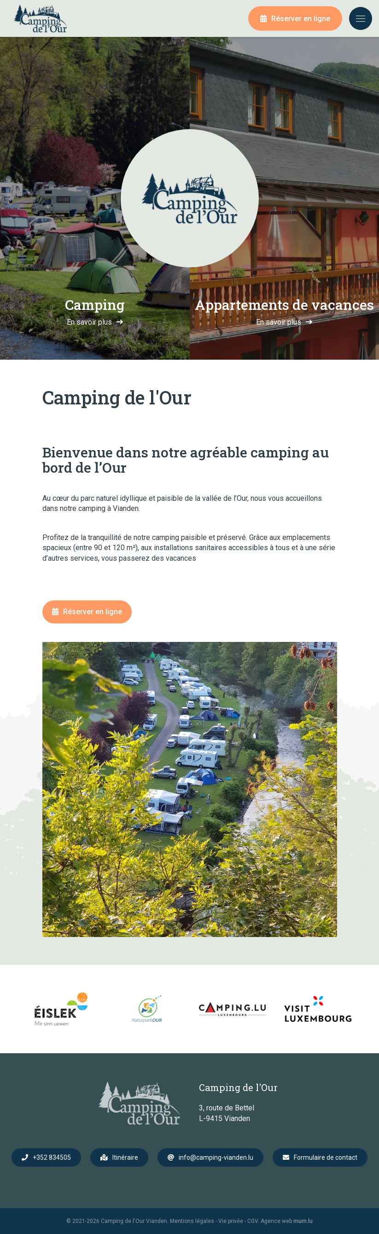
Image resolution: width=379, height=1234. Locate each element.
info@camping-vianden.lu (216, 1157)
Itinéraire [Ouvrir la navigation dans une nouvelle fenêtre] (125, 1157)
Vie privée (230, 1221)
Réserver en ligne (300, 18)
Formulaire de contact (325, 1157)
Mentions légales (192, 1221)
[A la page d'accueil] (40, 18)
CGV (252, 1221)
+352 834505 (52, 1157)
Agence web (276, 1221)
